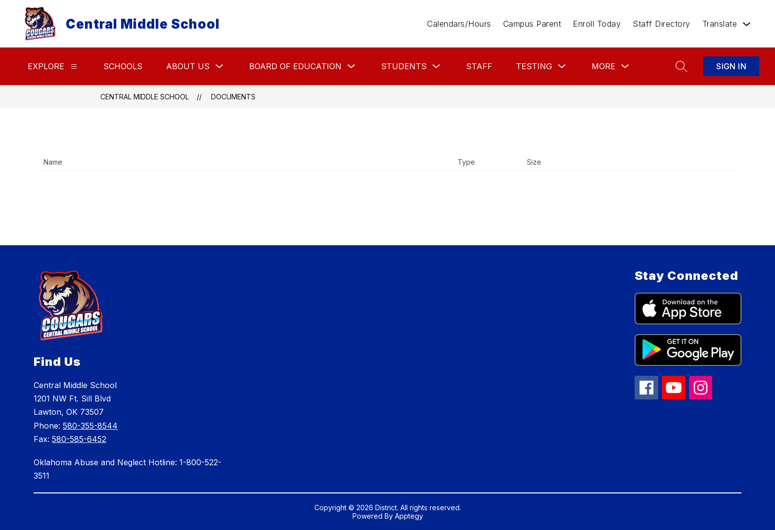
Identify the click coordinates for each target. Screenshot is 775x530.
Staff (479, 66)
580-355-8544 (90, 426)
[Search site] (682, 66)
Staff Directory (661, 24)
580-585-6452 (79, 439)
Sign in (731, 66)
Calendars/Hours (459, 24)
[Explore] (74, 66)
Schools (122, 66)
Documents (233, 96)
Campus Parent (532, 24)
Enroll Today (597, 24)
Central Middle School (144, 96)
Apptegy (409, 516)
